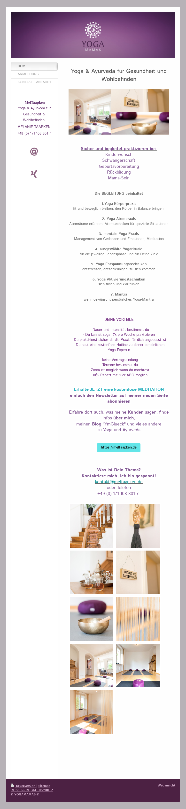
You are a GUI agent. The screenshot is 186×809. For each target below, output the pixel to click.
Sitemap (44, 786)
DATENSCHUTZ (42, 790)
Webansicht (166, 785)
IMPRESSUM (20, 790)
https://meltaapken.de (119, 447)
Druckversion (23, 786)
